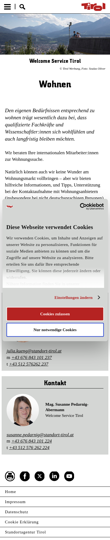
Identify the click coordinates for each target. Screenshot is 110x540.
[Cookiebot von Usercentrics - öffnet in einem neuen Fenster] (80, 206)
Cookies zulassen (55, 313)
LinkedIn (54, 476)
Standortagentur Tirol (25, 532)
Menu (7, 7)
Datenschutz (16, 512)
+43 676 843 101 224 (32, 441)
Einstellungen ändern (73, 297)
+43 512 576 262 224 (29, 447)
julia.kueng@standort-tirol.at (34, 351)
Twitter (39, 476)
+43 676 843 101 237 (32, 357)
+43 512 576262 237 (28, 364)
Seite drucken (10, 476)
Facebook (25, 476)
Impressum (15, 502)
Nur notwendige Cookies (55, 330)
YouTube (69, 476)
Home (10, 491)
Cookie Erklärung (22, 522)
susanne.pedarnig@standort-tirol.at (40, 434)
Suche (22, 7)
